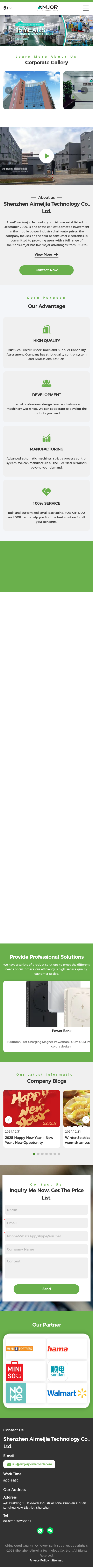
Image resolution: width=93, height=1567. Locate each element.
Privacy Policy (39, 1560)
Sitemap (57, 1560)
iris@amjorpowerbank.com (29, 1464)
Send (46, 1289)
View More (46, 254)
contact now (46, 270)
